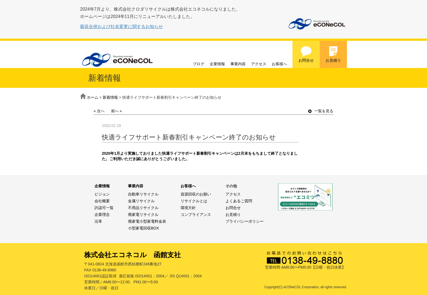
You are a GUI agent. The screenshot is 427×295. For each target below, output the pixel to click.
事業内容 (238, 64)
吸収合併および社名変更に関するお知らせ (121, 26)
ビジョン (102, 194)
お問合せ (306, 54)
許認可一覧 (104, 208)
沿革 (98, 221)
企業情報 (217, 64)
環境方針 (188, 208)
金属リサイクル (141, 201)
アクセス (258, 64)
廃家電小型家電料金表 (147, 221)
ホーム (92, 97)
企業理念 (102, 214)
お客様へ (279, 64)
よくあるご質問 (238, 201)
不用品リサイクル (143, 208)
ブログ (198, 64)
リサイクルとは (194, 201)
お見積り (333, 54)
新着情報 (110, 97)
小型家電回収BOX (143, 228)
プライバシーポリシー (244, 221)
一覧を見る (320, 111)
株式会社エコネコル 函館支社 (132, 255)
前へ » (116, 111)
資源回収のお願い (196, 194)
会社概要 (102, 201)
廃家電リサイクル (143, 214)
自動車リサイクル (143, 194)
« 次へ (99, 111)
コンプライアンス (196, 214)
